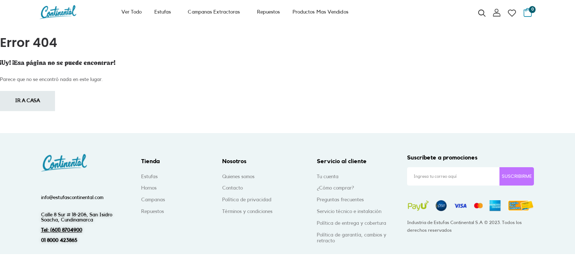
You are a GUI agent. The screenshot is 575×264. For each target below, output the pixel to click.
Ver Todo (131, 12)
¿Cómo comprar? (335, 188)
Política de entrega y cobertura (351, 223)
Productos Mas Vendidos (325, 12)
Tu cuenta (327, 176)
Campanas (153, 199)
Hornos (149, 188)
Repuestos (273, 12)
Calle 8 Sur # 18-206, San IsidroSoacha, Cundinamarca (76, 217)
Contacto (232, 188)
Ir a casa (27, 100)
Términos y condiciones (247, 211)
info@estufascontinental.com (72, 197)
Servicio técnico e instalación (349, 211)
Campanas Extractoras (216, 12)
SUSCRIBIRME (517, 176)
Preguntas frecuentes (340, 199)
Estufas (162, 12)
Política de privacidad (246, 199)
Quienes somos (238, 176)
